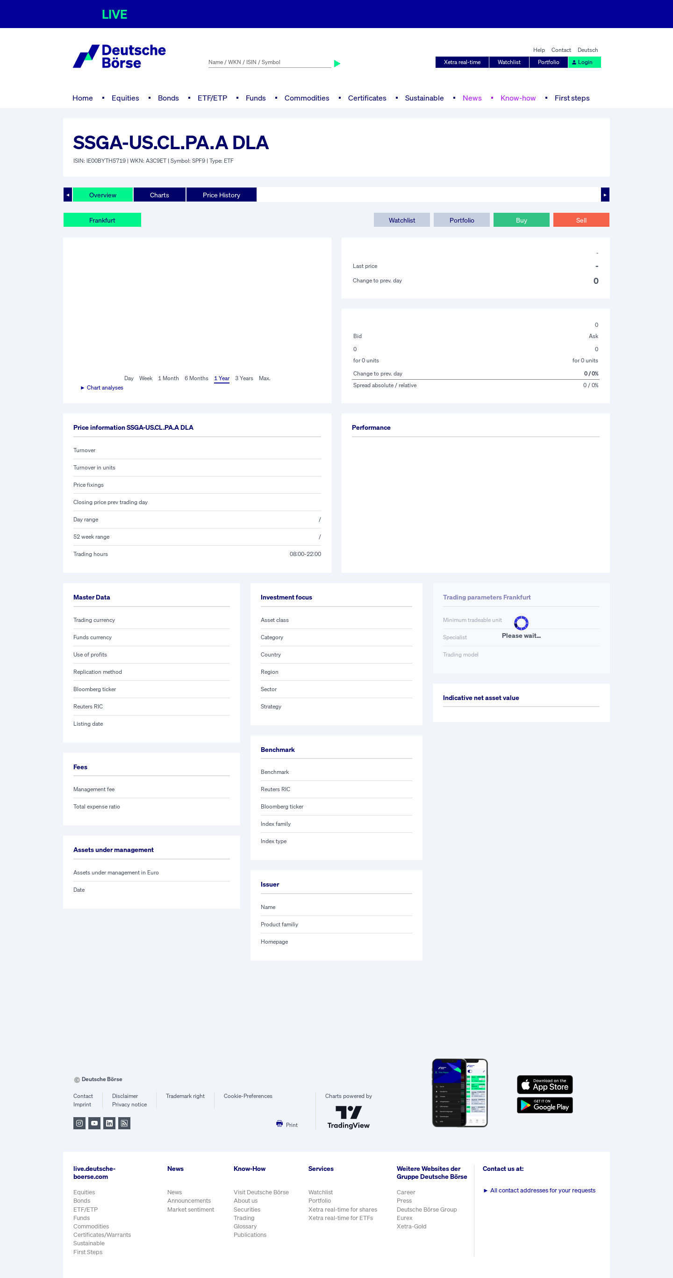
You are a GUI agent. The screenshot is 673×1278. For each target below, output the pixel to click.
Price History (221, 194)
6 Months (196, 378)
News (472, 98)
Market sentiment (190, 1209)
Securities (247, 1209)
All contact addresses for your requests (539, 1190)
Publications (250, 1235)
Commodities (307, 98)
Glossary (245, 1226)
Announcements (189, 1201)
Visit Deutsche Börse (261, 1192)
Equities (125, 98)
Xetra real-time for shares (342, 1209)
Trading (244, 1218)
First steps (572, 98)
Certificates (367, 98)
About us (246, 1201)
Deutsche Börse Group (427, 1209)
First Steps (87, 1252)
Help (539, 49)
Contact (561, 49)
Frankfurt (102, 220)
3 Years (244, 378)
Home (82, 98)
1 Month (168, 378)
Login (582, 61)
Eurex (405, 1218)
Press (404, 1201)
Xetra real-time (462, 61)
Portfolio (548, 61)
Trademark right (185, 1095)
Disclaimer (125, 1095)
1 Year (221, 378)
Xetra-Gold (412, 1226)
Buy (521, 220)
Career (406, 1192)
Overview (102, 194)
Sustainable (424, 98)
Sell (581, 220)
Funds (256, 98)
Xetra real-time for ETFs (340, 1218)
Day (129, 378)
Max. (265, 378)
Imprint (82, 1104)
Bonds (168, 98)
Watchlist (509, 61)
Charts (159, 194)
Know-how (518, 98)
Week (145, 378)
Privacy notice (129, 1104)
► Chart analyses (101, 387)
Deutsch (588, 49)
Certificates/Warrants (102, 1235)
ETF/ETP (212, 98)
